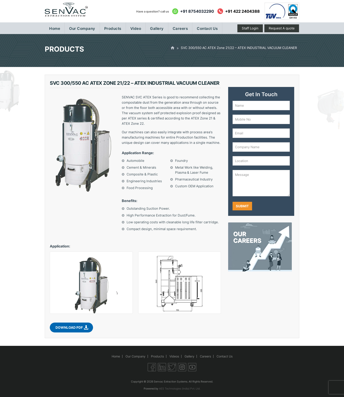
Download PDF (69, 327)
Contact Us (225, 356)
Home (116, 356)
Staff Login (250, 28)
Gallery (189, 356)
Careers (205, 356)
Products (157, 356)
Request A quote (282, 28)
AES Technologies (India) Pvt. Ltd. (179, 388)
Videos (174, 356)
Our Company (135, 356)
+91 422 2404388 (242, 11)
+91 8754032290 (197, 11)
